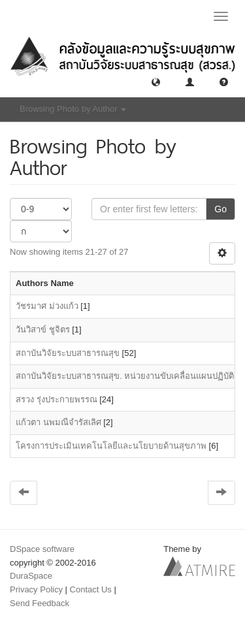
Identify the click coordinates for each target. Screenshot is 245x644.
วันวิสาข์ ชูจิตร (43, 329)
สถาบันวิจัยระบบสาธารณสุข (68, 353)
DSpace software (42, 549)
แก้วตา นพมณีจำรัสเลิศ (58, 422)
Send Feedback (39, 603)
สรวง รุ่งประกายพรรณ (56, 399)
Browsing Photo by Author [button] (73, 109)
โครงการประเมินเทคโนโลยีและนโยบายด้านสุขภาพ (111, 446)
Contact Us (91, 589)
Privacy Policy (36, 589)
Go (220, 209)
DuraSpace (31, 576)
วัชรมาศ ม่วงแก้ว (47, 306)
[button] (155, 81)
